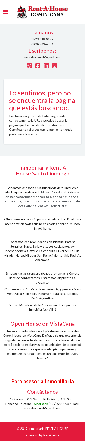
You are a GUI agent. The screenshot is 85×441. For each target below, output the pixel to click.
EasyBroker (51, 435)
